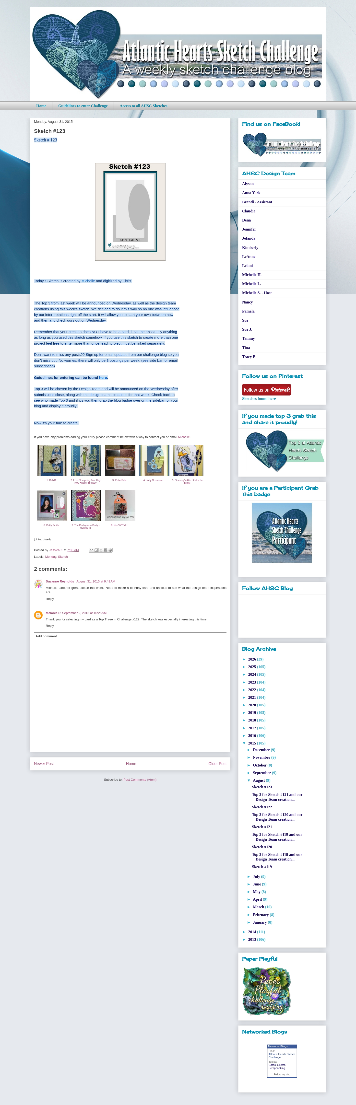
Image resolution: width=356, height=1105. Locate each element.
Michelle (88, 281)
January (260, 922)
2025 (252, 667)
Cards (272, 1064)
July (257, 876)
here (103, 377)
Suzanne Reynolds (60, 581)
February (261, 915)
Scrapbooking (277, 1068)
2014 (252, 932)
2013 (252, 939)
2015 (252, 743)
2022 (252, 690)
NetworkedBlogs (278, 1046)
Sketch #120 (262, 847)
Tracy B (248, 357)
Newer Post (44, 764)
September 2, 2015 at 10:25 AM (84, 613)
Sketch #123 (262, 787)
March (259, 907)
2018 (252, 720)
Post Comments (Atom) (139, 779)
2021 (252, 697)
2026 (252, 659)
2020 (252, 705)
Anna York (251, 193)
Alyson (248, 184)
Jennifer (249, 229)
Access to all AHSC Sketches (143, 106)
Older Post (217, 764)
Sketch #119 (262, 867)
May (257, 892)
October (260, 765)
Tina (246, 348)
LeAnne (248, 257)
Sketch (63, 556)
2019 (252, 712)
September (262, 773)
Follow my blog (282, 1074)
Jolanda (248, 238)
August (259, 780)
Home (41, 106)
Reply (50, 599)
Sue (245, 320)
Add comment (46, 636)
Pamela (248, 311)
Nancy (247, 302)
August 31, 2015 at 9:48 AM (95, 581)
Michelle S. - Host (257, 293)
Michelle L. (251, 284)
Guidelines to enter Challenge (83, 106)
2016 (252, 735)
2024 (252, 674)
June (257, 884)
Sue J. (247, 329)
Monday (50, 556)
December (262, 750)
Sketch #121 (262, 827)
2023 (252, 682)
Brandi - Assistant (257, 202)
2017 (252, 728)
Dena (246, 220)
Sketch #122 (262, 807)
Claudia (248, 211)
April (258, 899)
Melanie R (53, 613)
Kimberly (250, 247)
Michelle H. (251, 275)
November (262, 757)
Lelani (247, 266)
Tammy (248, 338)
